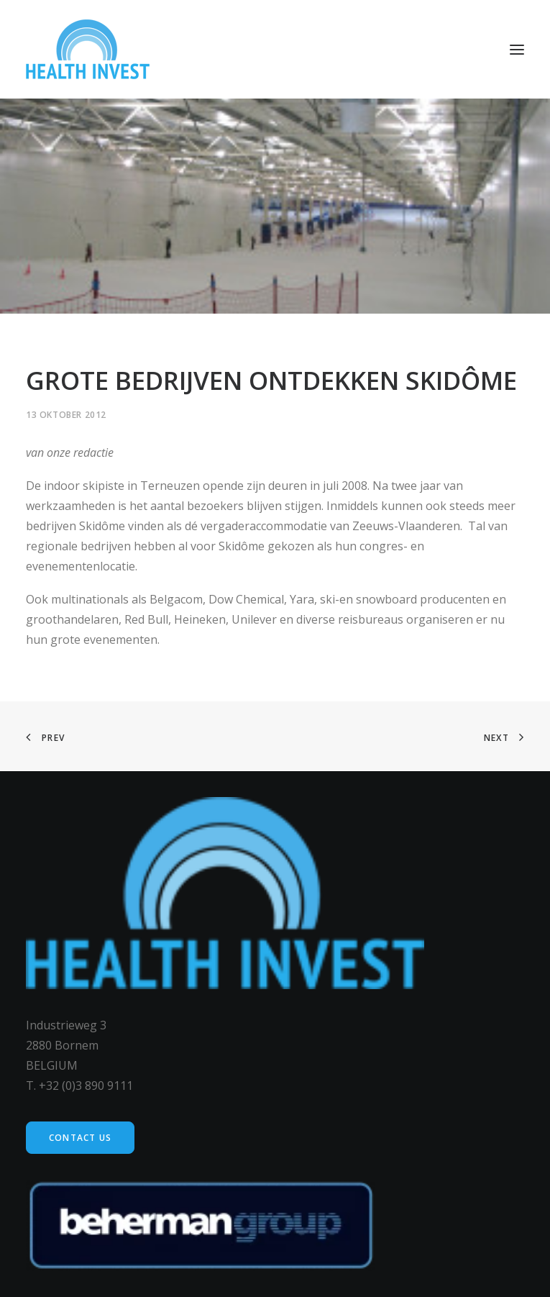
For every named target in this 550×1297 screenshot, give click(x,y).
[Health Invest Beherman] (88, 49)
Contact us (80, 1138)
